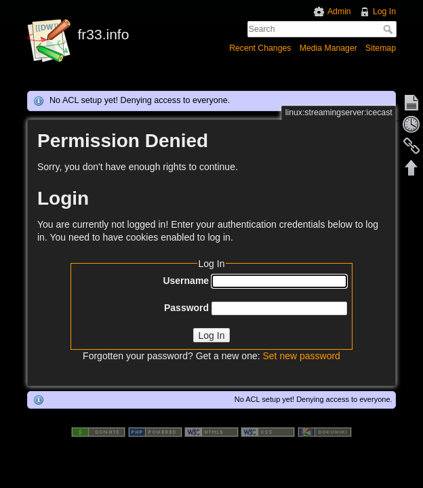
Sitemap (380, 48)
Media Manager (328, 48)
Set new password (301, 355)
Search (389, 29)
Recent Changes (260, 48)
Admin (339, 11)
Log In (384, 11)
